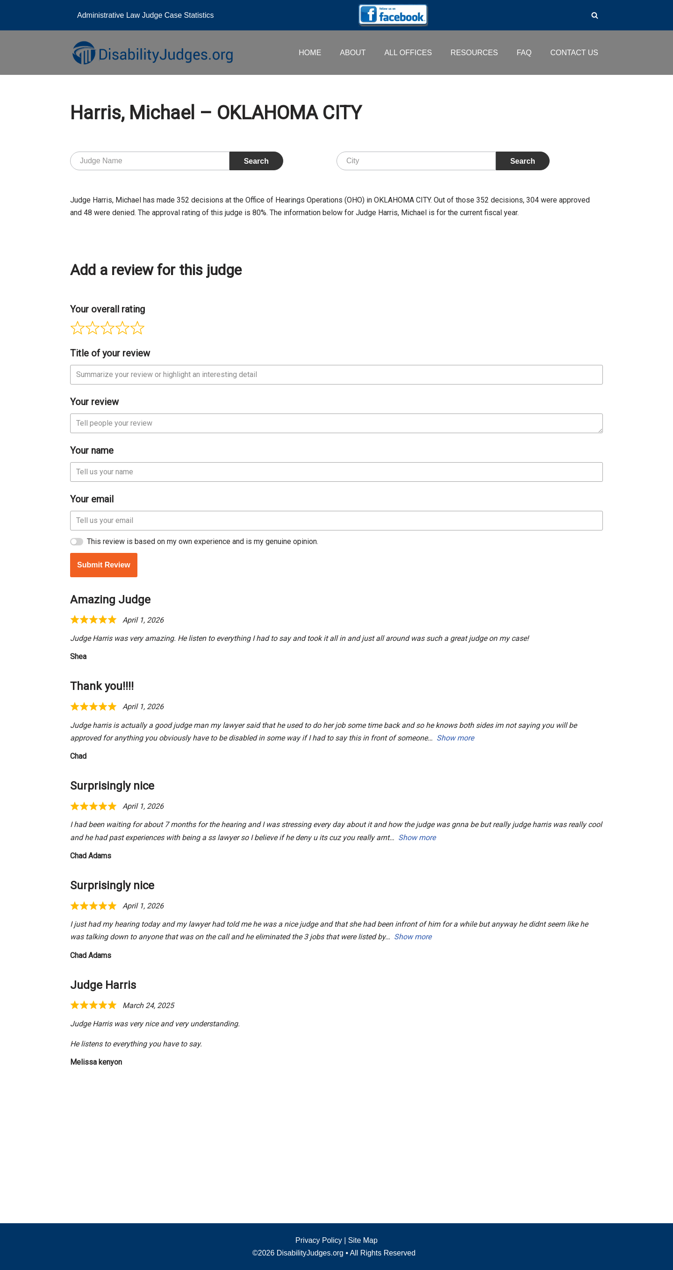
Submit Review (103, 705)
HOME (310, 53)
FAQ (523, 53)
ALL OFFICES (408, 53)
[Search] (594, 15)
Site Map (363, 1240)
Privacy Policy (318, 1240)
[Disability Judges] (152, 52)
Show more (455, 878)
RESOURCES (474, 53)
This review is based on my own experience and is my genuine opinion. (202, 681)
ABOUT (352, 53)
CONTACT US (574, 53)
